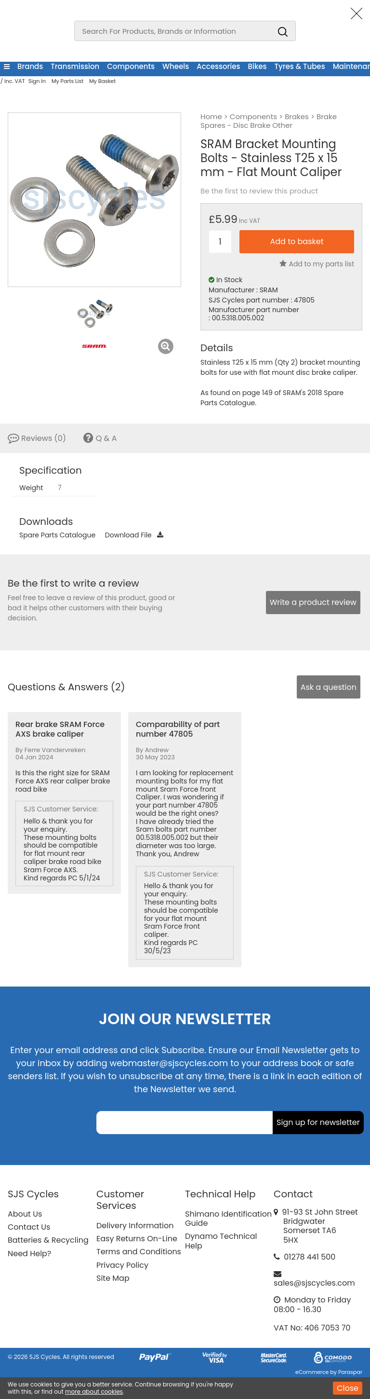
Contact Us (29, 1227)
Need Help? (29, 1253)
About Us (25, 1214)
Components (131, 66)
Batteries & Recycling (48, 1240)
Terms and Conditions (138, 1251)
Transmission (75, 66)
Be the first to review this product (259, 191)
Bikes (257, 66)
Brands (30, 66)
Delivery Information (134, 1225)
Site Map (113, 1278)
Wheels (175, 66)
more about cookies (94, 1391)
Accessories (218, 66)
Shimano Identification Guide (228, 1218)
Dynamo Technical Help (221, 1241)
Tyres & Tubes (300, 66)
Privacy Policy (122, 1265)
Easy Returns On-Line (136, 1238)
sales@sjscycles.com (314, 1283)
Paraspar (350, 1372)
